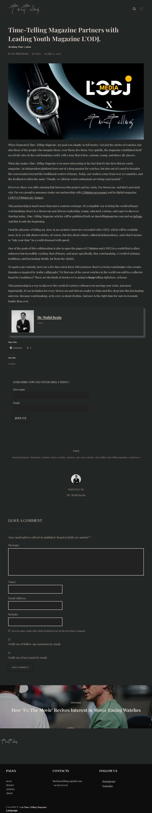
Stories (10, 785)
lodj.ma (137, 216)
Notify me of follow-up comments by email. (34, 644)
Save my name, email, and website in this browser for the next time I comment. (49, 630)
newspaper (94, 192)
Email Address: (17, 598)
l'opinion (46, 457)
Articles (10, 789)
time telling (100, 457)
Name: (12, 582)
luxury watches (58, 457)
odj (77, 457)
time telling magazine (117, 457)
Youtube (107, 786)
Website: (13, 614)
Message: (13, 545)
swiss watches (87, 457)
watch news (134, 457)
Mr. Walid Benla (19, 53)
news (9, 781)
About (9, 793)
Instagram (108, 781)
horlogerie (35, 457)
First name (19, 389)
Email (16, 402)
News (38, 53)
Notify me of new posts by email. (27, 657)
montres (71, 457)
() (25, 197)
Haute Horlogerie (20, 457)
